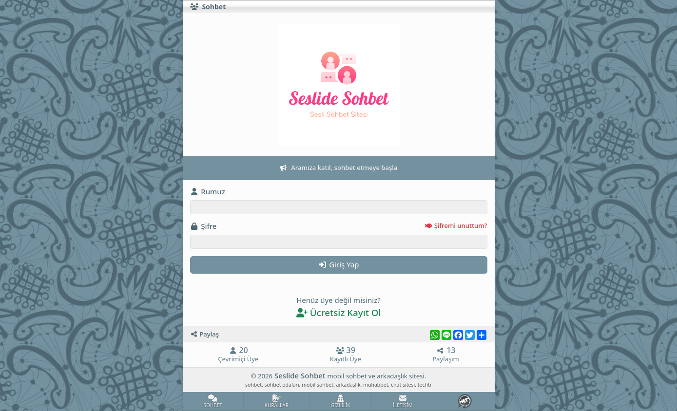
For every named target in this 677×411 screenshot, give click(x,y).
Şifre (338, 226)
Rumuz (207, 191)
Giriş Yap (338, 264)
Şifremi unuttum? (456, 226)
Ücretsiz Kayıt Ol (338, 312)
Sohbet (208, 7)
